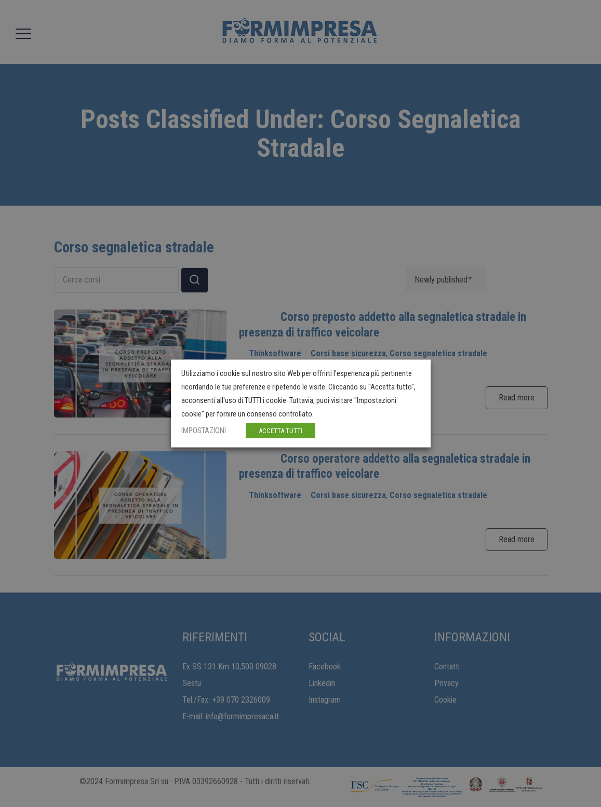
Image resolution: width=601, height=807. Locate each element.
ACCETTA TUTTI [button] (280, 431)
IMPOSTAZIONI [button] (203, 430)
